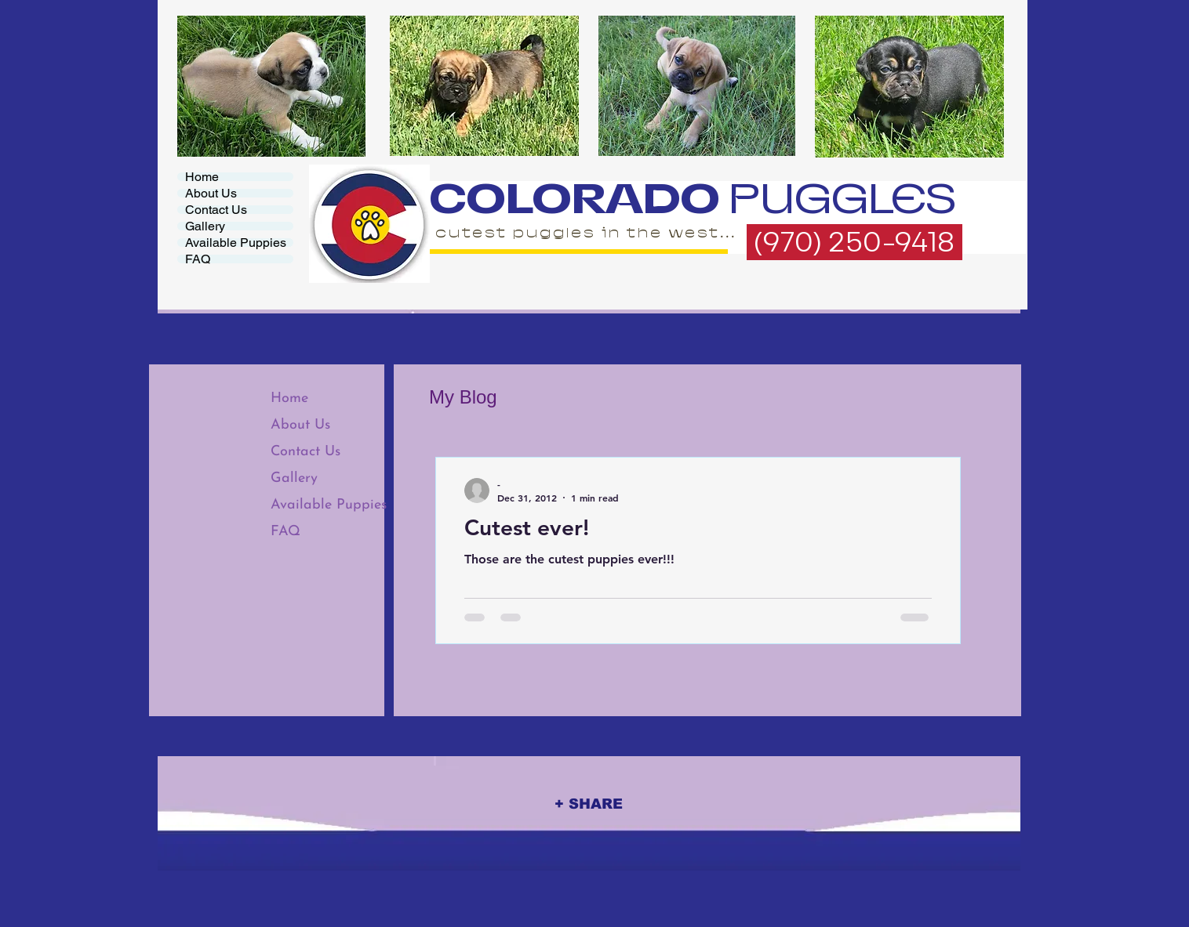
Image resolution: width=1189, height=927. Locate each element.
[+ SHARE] (588, 803)
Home (202, 176)
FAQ (197, 259)
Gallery (205, 226)
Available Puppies (235, 242)
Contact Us (216, 209)
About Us (211, 193)
